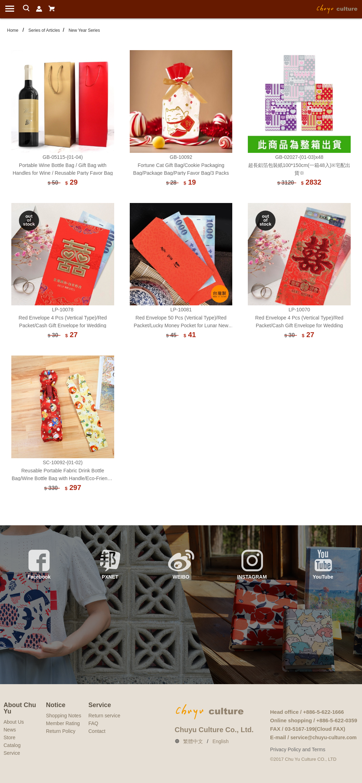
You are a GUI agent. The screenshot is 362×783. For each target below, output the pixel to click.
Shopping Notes (63, 715)
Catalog (12, 745)
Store (9, 737)
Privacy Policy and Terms (297, 749)
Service (12, 753)
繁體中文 (193, 741)
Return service (104, 715)
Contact (96, 731)
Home (12, 30)
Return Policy (60, 731)
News (10, 730)
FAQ (93, 723)
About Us (14, 722)
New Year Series (84, 30)
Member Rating (63, 723)
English (220, 741)
